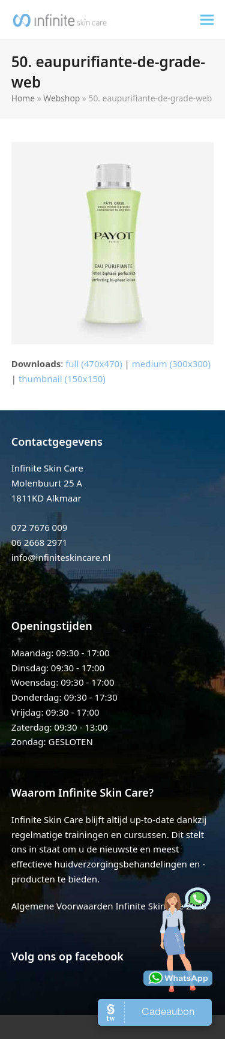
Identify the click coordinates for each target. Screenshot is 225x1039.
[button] (207, 19)
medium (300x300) (171, 364)
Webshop (61, 98)
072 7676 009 (39, 527)
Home (23, 98)
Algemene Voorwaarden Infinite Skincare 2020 (109, 906)
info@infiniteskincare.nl (61, 557)
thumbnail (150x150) (62, 379)
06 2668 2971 (39, 542)
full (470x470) (93, 364)
